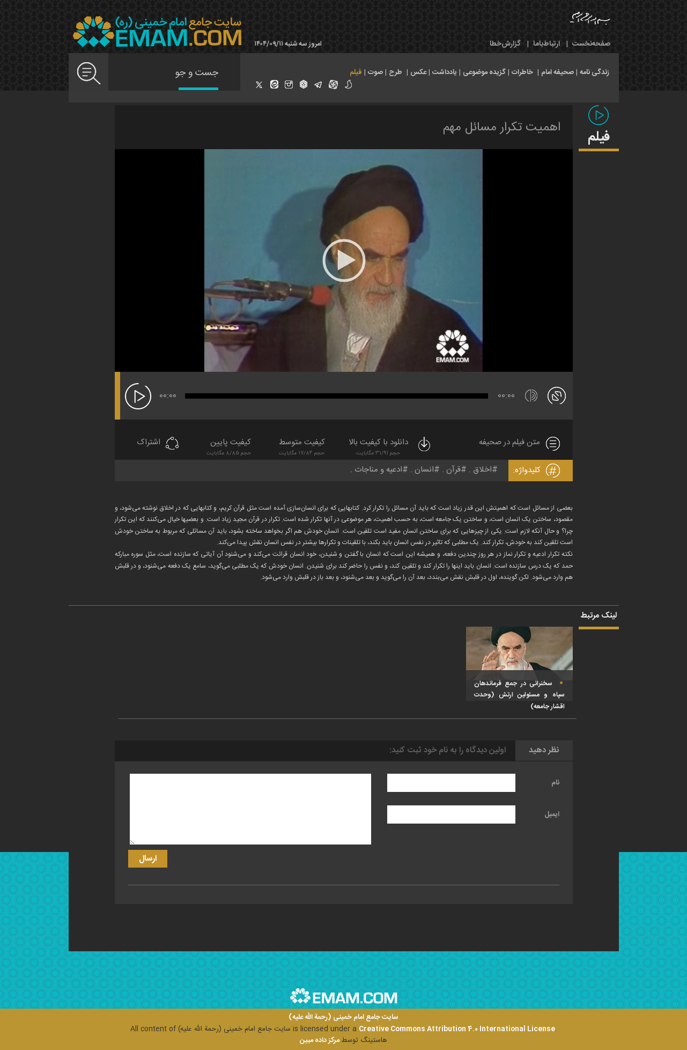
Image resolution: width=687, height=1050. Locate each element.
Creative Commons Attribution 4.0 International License (457, 1029)
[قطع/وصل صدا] (531, 396)
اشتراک (148, 443)
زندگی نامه (594, 72)
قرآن (453, 469)
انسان (424, 469)
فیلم (356, 72)
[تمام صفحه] (557, 395)
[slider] (336, 396)
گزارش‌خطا (505, 44)
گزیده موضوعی (484, 72)
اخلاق (482, 469)
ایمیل (551, 814)
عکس (418, 72)
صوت (375, 72)
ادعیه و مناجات (378, 469)
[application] (344, 260)
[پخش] (138, 396)
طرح (395, 72)
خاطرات (522, 72)
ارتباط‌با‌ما (546, 44)
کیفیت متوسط (302, 448)
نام (555, 783)
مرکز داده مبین (319, 1040)
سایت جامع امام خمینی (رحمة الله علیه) (343, 1017)
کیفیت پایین (228, 448)
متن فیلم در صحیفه (509, 443)
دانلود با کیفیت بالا (390, 448)
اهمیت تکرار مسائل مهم (501, 128)
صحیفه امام (557, 72)
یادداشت (444, 72)
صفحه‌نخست (591, 44)
